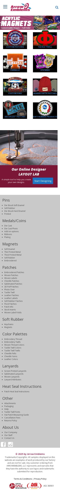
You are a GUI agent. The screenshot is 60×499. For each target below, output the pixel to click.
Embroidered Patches (14, 272)
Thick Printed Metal (12, 254)
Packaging (8, 406)
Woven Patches (11, 275)
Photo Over (9, 289)
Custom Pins (15, 93)
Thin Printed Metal (12, 252)
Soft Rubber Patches (13, 301)
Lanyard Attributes (12, 379)
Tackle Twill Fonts (12, 412)
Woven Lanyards (11, 376)
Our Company (10, 432)
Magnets (8, 327)
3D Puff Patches (11, 286)
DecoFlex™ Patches (15, 116)
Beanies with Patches (45, 93)
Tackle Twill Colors (12, 347)
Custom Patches (15, 47)
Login (30, 494)
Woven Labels (10, 278)
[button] (1, 23)
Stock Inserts (10, 309)
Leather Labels (11, 298)
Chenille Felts (10, 353)
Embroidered (10, 260)
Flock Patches (10, 304)
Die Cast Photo (11, 228)
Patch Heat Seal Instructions (16, 391)
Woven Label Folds (12, 312)
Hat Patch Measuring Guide (16, 414)
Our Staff (8, 435)
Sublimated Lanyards (13, 373)
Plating (7, 237)
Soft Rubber (9, 208)
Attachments (10, 403)
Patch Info (8, 306)
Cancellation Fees (12, 417)
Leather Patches (11, 295)
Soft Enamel (9, 249)
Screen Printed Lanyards (15, 371)
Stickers (45, 70)
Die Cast (8, 225)
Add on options (11, 231)
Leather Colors (11, 359)
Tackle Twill (45, 47)
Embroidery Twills (12, 342)
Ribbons (8, 234)
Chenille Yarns (10, 356)
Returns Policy (10, 420)
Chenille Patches (11, 281)
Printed (7, 214)
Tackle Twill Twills (12, 350)
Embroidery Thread (13, 339)
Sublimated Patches (13, 283)
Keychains (8, 324)
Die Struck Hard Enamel (14, 211)
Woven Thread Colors (14, 345)
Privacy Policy (40, 478)
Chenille (15, 70)
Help (6, 409)
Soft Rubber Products (45, 116)
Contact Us (9, 438)
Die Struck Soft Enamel (14, 205)
